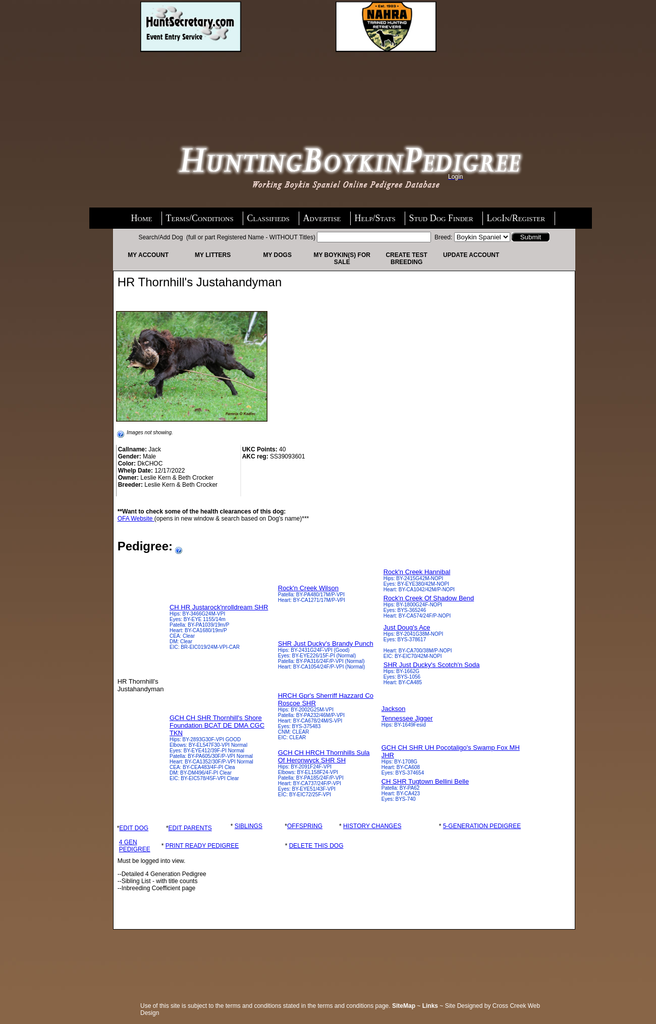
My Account (148, 255)
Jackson (393, 708)
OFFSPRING (304, 826)
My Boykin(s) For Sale (341, 258)
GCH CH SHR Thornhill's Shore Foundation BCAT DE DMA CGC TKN (217, 725)
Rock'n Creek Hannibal (417, 572)
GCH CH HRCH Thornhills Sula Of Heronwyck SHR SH (324, 756)
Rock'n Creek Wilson (308, 588)
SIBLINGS (248, 826)
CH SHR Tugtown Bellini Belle (425, 781)
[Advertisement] (179, 85)
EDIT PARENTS (190, 828)
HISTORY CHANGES (372, 826)
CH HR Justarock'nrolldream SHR (219, 607)
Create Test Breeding (406, 258)
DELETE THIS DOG (316, 845)
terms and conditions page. (354, 1005)
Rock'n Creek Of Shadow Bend (429, 598)
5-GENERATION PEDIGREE (482, 826)
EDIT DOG (133, 828)
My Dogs (277, 255)
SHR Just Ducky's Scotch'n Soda (432, 665)
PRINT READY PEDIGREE (202, 845)
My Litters (213, 255)
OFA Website (136, 518)
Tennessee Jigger (407, 718)
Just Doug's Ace (407, 627)
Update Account (471, 255)
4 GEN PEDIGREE (134, 846)
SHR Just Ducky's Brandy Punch (325, 643)
